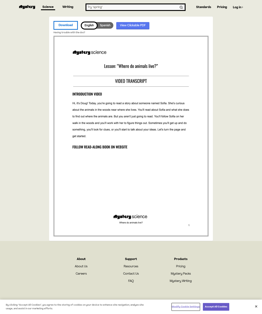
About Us (81, 266)
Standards (203, 7)
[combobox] (136, 7)
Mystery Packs (181, 273)
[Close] (256, 307)
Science (48, 7)
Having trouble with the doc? (69, 32)
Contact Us (131, 273)
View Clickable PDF (133, 25)
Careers (81, 273)
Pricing (222, 7)
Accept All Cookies (216, 307)
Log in (238, 7)
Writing (67, 7)
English (89, 25)
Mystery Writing (181, 281)
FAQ (131, 281)
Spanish (105, 25)
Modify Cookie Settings (186, 307)
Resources (131, 266)
